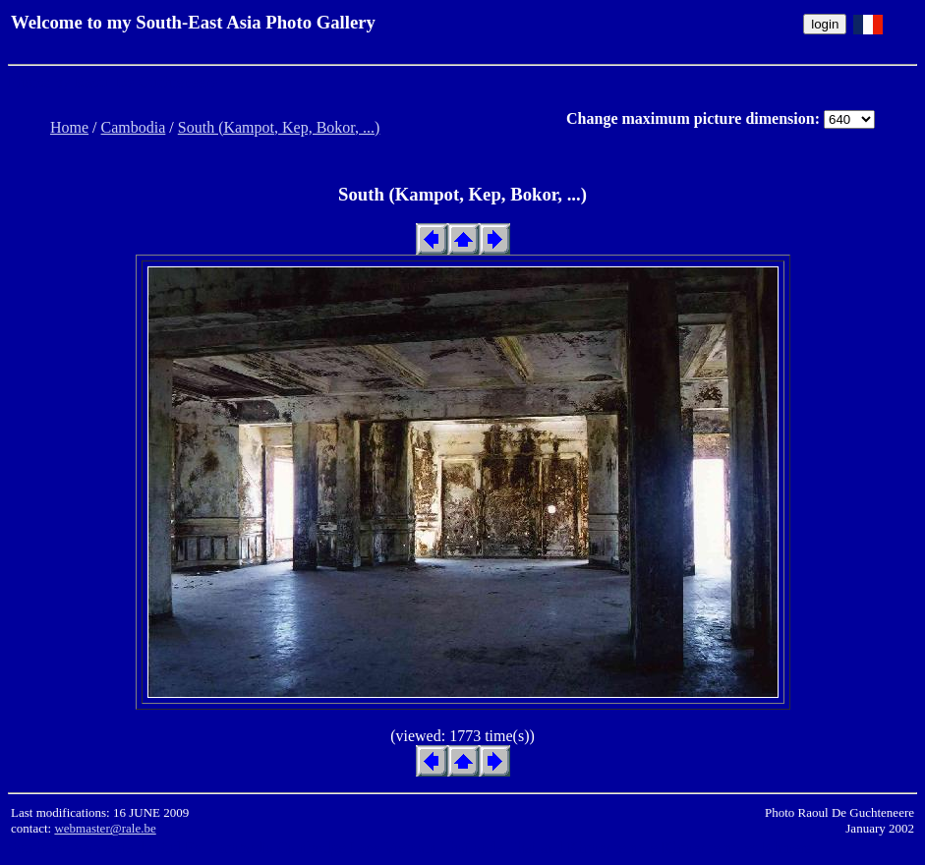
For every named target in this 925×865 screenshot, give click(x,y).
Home (69, 127)
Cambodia (133, 127)
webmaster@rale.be (104, 828)
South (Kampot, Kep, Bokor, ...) (279, 127)
